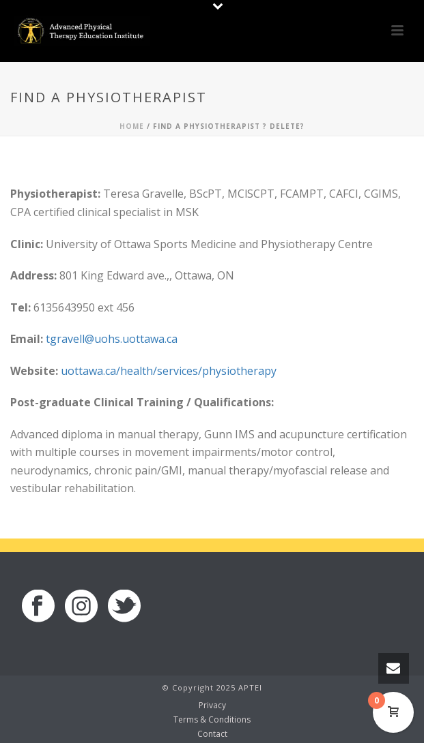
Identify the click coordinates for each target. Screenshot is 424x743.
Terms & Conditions (212, 719)
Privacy (212, 705)
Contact (212, 734)
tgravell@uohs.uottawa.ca (112, 338)
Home (131, 126)
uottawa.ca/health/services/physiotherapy (169, 370)
